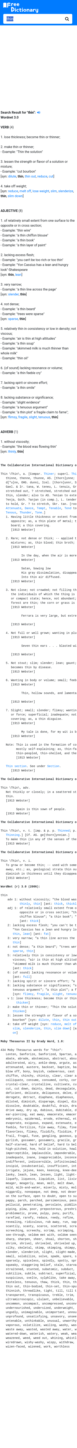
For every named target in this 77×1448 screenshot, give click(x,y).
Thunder (26, 512)
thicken (22, 1002)
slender (13, 294)
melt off (25, 191)
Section (53, 766)
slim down (15, 196)
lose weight (40, 191)
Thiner (49, 474)
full (26, 977)
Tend (67, 508)
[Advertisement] (38, 64)
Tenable (55, 508)
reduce (42, 176)
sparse (13, 319)
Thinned (63, 830)
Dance (29, 508)
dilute (12, 176)
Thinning (13, 835)
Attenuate (13, 508)
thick (58, 903)
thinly (12, 451)
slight (33, 417)
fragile (23, 417)
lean (18, 275)
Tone (38, 512)
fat (46, 934)
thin (36, 903)
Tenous (11, 512)
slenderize (65, 191)
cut (51, 176)
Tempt (41, 508)
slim (54, 191)
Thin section (16, 766)
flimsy (12, 417)
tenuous (44, 417)
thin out (30, 176)
